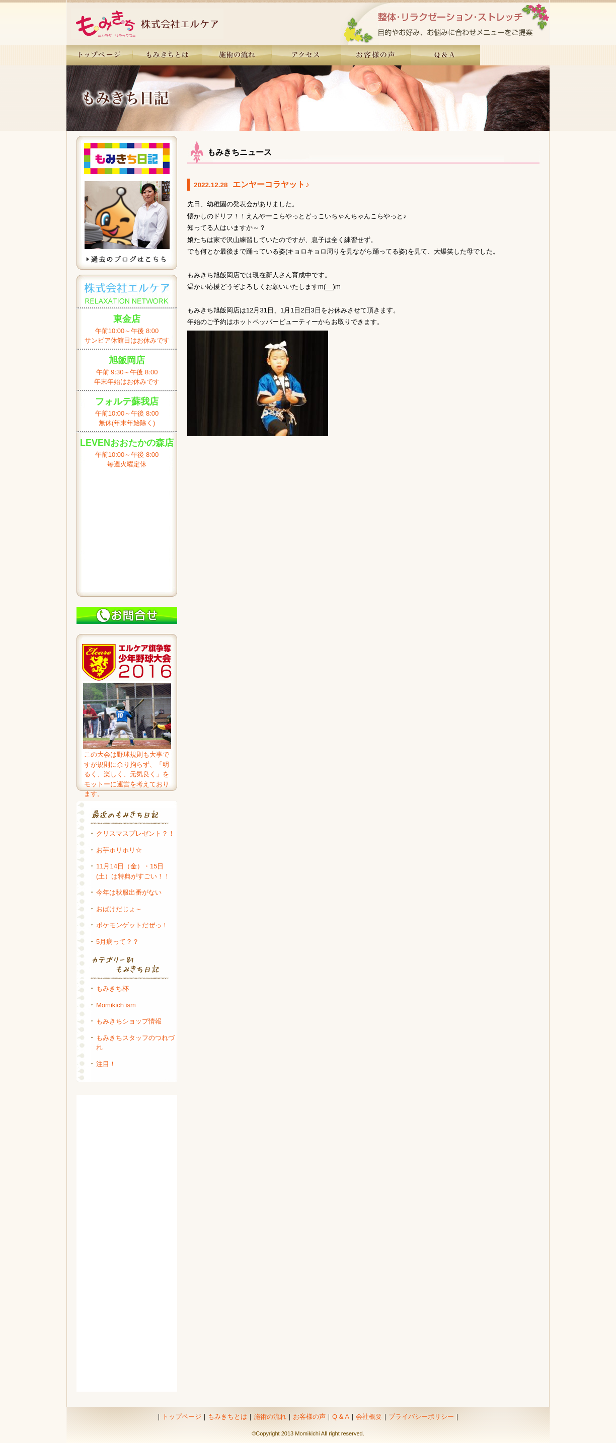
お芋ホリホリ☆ (119, 850)
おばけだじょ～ (119, 909)
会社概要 (369, 1416)
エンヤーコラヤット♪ (271, 184)
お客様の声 (309, 1416)
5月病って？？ (117, 941)
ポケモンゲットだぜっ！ (132, 925)
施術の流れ (270, 1416)
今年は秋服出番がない (129, 892)
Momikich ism (116, 1005)
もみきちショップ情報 (129, 1021)
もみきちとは (227, 1416)
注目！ (106, 1064)
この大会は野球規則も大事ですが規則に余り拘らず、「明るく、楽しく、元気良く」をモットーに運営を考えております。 (126, 774)
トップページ (181, 1416)
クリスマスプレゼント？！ (135, 833)
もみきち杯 (112, 988)
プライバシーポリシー (421, 1416)
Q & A (340, 1416)
